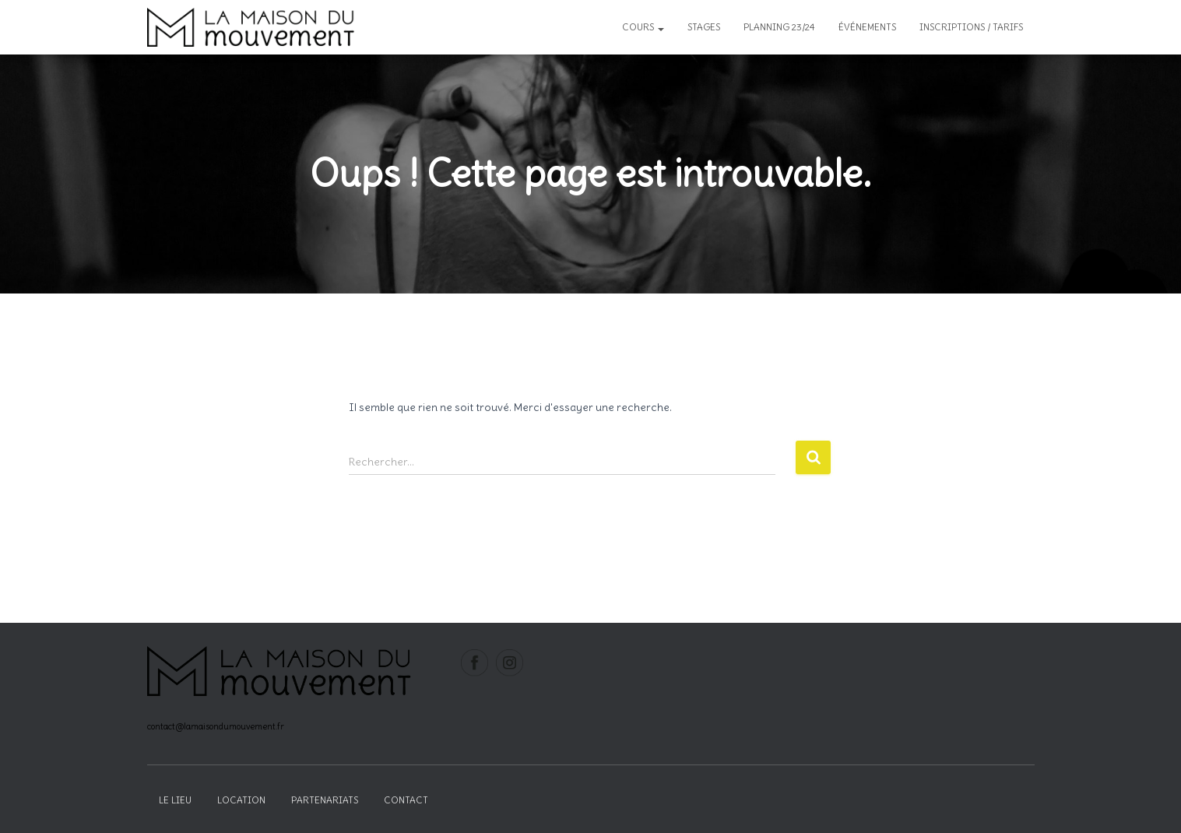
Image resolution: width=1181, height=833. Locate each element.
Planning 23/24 (779, 27)
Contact (406, 800)
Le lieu (175, 800)
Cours (643, 27)
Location (241, 800)
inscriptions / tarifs (971, 27)
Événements (867, 27)
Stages (703, 27)
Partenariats (324, 800)
